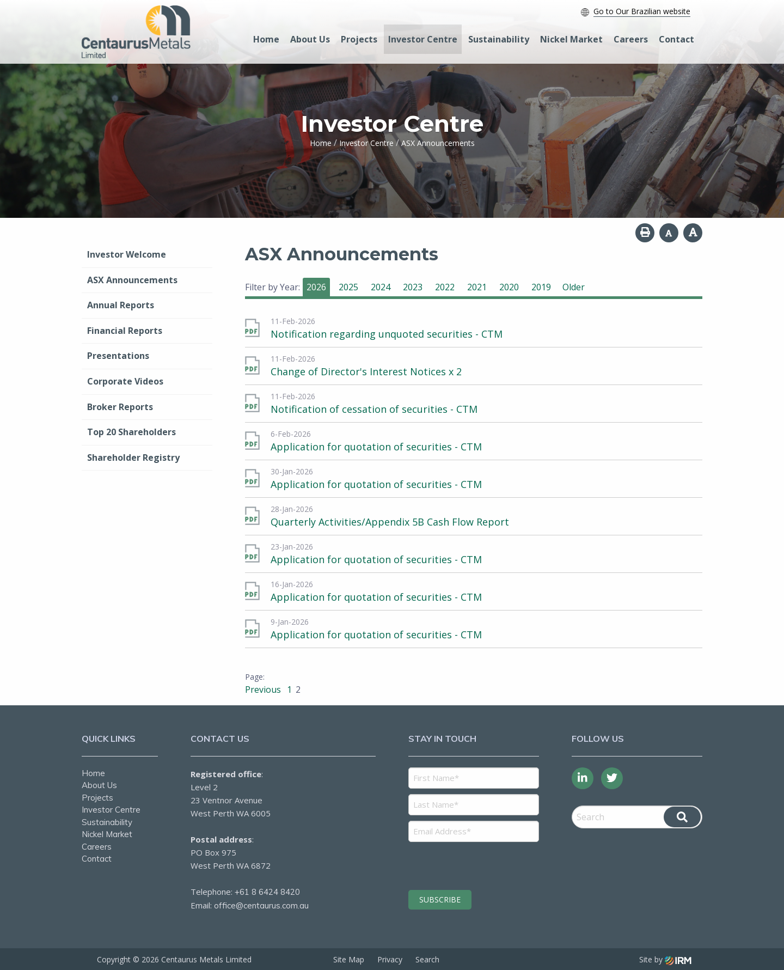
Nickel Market (571, 39)
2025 (348, 287)
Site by (665, 959)
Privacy (389, 959)
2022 (445, 287)
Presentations (118, 356)
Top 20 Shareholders (131, 432)
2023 (412, 287)
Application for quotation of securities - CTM (376, 446)
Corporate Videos (125, 381)
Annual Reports (120, 305)
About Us (310, 39)
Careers (631, 39)
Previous (264, 690)
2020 (509, 287)
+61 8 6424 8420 (267, 892)
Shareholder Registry (133, 457)
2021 (477, 287)
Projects (359, 39)
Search (427, 959)
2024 (380, 287)
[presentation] (474, 864)
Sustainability (498, 39)
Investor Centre (422, 39)
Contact (676, 39)
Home (266, 39)
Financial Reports (124, 331)
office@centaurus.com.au (261, 905)
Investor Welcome (126, 254)
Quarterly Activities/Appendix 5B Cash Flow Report (390, 521)
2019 (541, 287)
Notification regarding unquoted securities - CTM (387, 333)
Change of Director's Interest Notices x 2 (366, 371)
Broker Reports (120, 407)
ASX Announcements (132, 280)
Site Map (348, 959)
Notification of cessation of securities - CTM (374, 409)
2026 (316, 287)
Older (573, 287)
